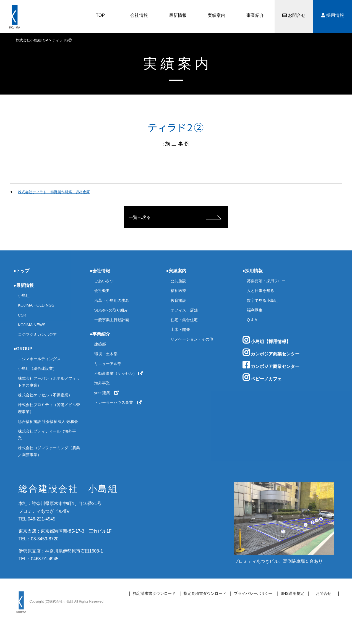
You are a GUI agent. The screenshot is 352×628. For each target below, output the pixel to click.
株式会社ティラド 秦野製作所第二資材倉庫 (54, 192)
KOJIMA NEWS (32, 325)
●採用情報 (253, 270)
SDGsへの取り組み (111, 310)
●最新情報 (24, 285)
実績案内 (216, 15)
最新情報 (178, 15)
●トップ (22, 270)
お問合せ (294, 15)
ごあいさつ (104, 281)
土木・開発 (180, 329)
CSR (22, 315)
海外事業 (102, 383)
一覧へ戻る (140, 217)
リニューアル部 (107, 364)
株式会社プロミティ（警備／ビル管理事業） (49, 408)
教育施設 (178, 300)
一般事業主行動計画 (111, 320)
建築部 (100, 344)
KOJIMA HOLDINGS (36, 305)
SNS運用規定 (292, 593)
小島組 (24, 295)
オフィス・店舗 (184, 310)
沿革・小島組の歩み (111, 300)
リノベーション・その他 (192, 339)
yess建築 (106, 393)
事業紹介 (255, 15)
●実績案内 (176, 270)
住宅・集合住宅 (184, 320)
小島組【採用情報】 (267, 340)
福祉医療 (178, 290)
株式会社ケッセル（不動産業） (45, 395)
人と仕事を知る (260, 290)
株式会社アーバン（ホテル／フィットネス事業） (49, 382)
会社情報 (139, 15)
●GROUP (23, 348)
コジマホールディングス (39, 359)
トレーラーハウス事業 (118, 402)
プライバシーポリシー (253, 593)
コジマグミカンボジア (37, 334)
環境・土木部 (106, 354)
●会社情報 (100, 270)
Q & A (252, 320)
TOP (100, 15)
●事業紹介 (100, 334)
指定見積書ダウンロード (205, 593)
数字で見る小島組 (262, 300)
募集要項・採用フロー (266, 281)
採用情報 (332, 15)
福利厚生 (254, 310)
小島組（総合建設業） (37, 368)
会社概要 (102, 290)
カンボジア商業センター (271, 352)
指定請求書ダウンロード (154, 593)
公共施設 (178, 281)
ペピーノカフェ (262, 377)
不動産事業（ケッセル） (118, 373)
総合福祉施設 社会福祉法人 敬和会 (48, 421)
